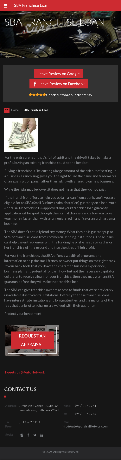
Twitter (35, 435)
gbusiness (22, 435)
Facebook (28, 435)
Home (15, 109)
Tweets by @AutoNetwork (24, 372)
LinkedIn (41, 435)
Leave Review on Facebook (61, 83)
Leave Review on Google (58, 73)
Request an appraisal (32, 340)
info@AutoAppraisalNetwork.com (85, 426)
